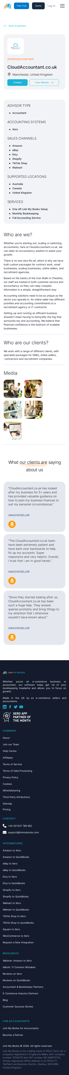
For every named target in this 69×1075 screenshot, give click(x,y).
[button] (61, 5)
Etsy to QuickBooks (14, 883)
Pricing (6, 809)
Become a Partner (13, 1034)
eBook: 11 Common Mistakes (19, 967)
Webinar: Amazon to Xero (17, 960)
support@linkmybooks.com (23, 832)
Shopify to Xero (12, 889)
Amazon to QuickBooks (16, 856)
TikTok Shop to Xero (14, 916)
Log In (51, 5)
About (6, 737)
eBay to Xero (10, 863)
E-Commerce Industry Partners (20, 993)
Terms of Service (12, 764)
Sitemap (7, 803)
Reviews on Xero (12, 973)
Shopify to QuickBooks (16, 896)
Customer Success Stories (18, 1006)
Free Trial (21, 5)
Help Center (10, 750)
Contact (17, 82)
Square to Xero (11, 929)
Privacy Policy (10, 777)
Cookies (7, 783)
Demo (38, 5)
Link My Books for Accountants (21, 1028)
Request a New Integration (18, 942)
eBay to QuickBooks (14, 870)
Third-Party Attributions (16, 797)
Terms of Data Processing (17, 770)
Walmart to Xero (12, 903)
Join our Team (11, 744)
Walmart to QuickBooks (16, 909)
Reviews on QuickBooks (16, 980)
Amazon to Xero (12, 850)
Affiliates (8, 757)
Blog (5, 999)
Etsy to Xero (10, 876)
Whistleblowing (11, 790)
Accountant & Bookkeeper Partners (23, 986)
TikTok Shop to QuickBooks (18, 922)
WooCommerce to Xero (16, 935)
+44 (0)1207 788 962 (20, 825)
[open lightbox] (13, 389)
